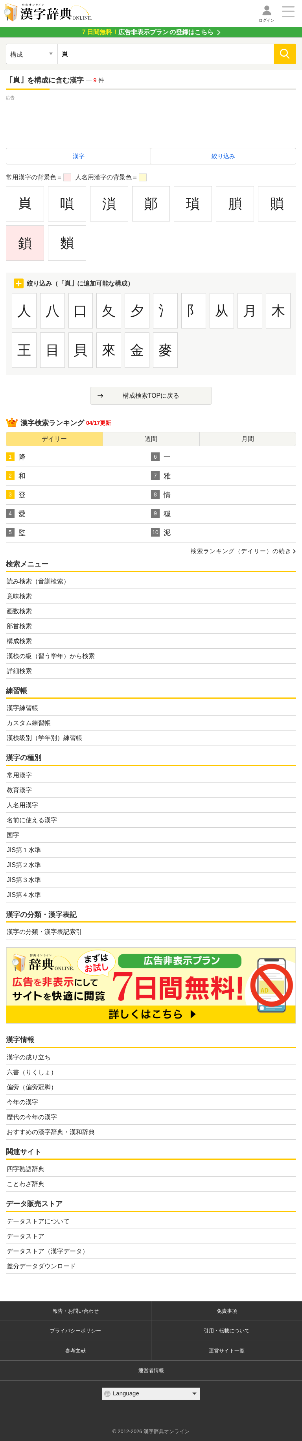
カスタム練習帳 (29, 723)
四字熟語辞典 (25, 1169)
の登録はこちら (147, 32)
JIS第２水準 (24, 865)
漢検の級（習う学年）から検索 (51, 656)
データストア (25, 1236)
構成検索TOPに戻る (151, 395)
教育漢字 (19, 790)
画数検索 (19, 611)
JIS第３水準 (24, 879)
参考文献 (75, 1351)
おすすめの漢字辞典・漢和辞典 (51, 1132)
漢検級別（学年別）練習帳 (44, 737)
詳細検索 (19, 671)
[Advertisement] (151, 119)
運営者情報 (151, 1370)
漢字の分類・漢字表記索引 (44, 931)
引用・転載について (227, 1331)
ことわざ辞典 (25, 1184)
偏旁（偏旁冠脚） (32, 1087)
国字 (13, 835)
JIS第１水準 (24, 850)
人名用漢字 (22, 805)
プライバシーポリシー (75, 1331)
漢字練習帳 (22, 708)
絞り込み (223, 156)
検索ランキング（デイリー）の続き (241, 551)
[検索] (285, 54)
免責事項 (227, 1311)
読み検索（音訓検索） (38, 581)
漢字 (79, 156)
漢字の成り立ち (29, 1057)
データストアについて (38, 1221)
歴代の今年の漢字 (32, 1117)
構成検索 (19, 641)
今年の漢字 (22, 1102)
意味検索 (19, 596)
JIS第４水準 (24, 894)
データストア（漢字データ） (47, 1251)
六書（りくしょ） (32, 1072)
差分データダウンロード (41, 1266)
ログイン (266, 20)
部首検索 (19, 626)
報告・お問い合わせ (76, 1311)
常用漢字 (19, 775)
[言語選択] (151, 1393)
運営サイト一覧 (227, 1351)
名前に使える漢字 (32, 820)
